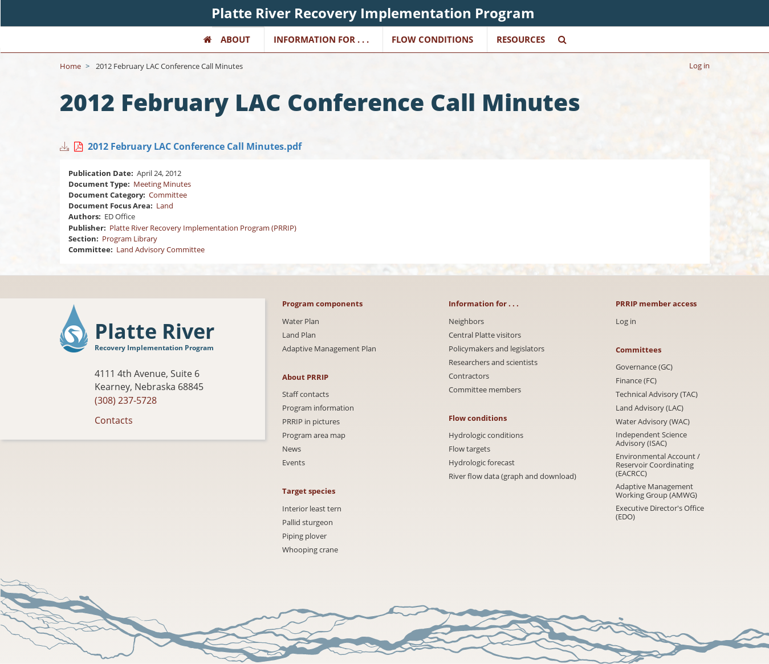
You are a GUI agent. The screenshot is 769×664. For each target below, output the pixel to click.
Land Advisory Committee (160, 249)
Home (70, 66)
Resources (521, 39)
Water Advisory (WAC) (653, 421)
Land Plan (299, 335)
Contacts (114, 420)
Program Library (129, 238)
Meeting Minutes (162, 184)
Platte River (154, 331)
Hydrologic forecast (482, 462)
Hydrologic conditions (486, 435)
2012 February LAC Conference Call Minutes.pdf (195, 146)
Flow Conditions (432, 39)
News (291, 449)
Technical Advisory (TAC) (657, 394)
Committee (168, 195)
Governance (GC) (644, 367)
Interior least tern (311, 509)
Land (164, 205)
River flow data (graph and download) (512, 476)
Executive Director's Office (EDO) (660, 512)
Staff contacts (305, 394)
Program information (318, 408)
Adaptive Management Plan (329, 349)
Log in (699, 65)
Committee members (485, 390)
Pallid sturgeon (307, 522)
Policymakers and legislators (496, 349)
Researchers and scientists (493, 362)
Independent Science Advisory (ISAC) (651, 439)
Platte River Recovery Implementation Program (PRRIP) (202, 228)
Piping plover (304, 536)
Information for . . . (321, 39)
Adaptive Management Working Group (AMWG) (656, 490)
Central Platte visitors (485, 335)
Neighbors (466, 321)
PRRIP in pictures (311, 421)
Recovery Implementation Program (154, 348)
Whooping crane (310, 550)
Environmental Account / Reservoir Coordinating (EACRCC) (658, 465)
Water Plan (300, 321)
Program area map (313, 435)
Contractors (469, 376)
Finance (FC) (636, 380)
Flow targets (469, 449)
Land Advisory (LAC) (649, 408)
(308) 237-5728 (126, 400)
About (235, 39)
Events (293, 462)
